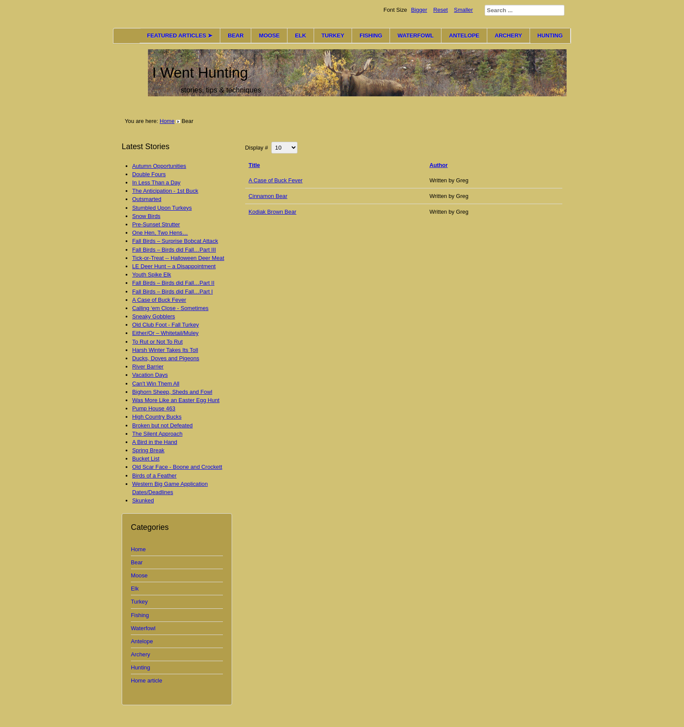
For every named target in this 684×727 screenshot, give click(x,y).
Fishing (140, 615)
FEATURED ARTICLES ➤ (179, 35)
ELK (300, 35)
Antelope (142, 641)
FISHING (370, 35)
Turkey (139, 601)
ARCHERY (508, 35)
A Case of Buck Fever (276, 180)
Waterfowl (143, 628)
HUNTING (550, 35)
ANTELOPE (464, 35)
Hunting (140, 667)
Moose (139, 575)
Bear (137, 562)
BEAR (235, 35)
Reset (440, 10)
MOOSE (269, 35)
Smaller (463, 10)
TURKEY (333, 35)
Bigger (419, 10)
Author (438, 165)
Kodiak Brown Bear (273, 211)
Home (167, 121)
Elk (135, 588)
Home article (146, 680)
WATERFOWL (415, 35)
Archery (140, 654)
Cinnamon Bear (268, 196)
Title (254, 165)
